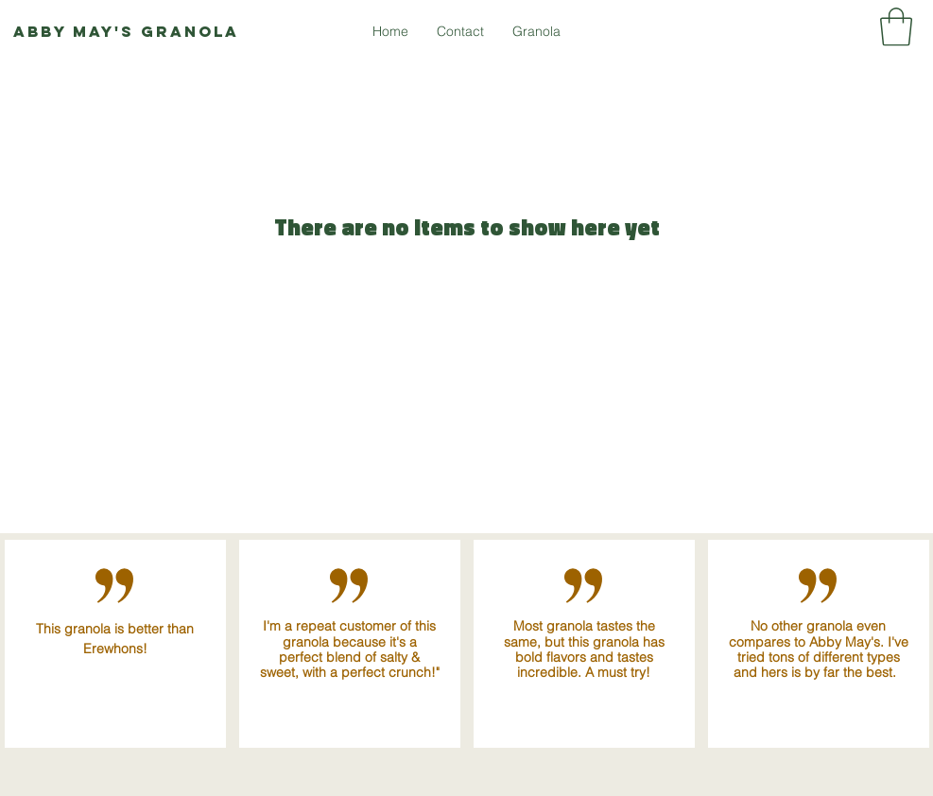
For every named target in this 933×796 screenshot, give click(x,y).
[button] (896, 26)
